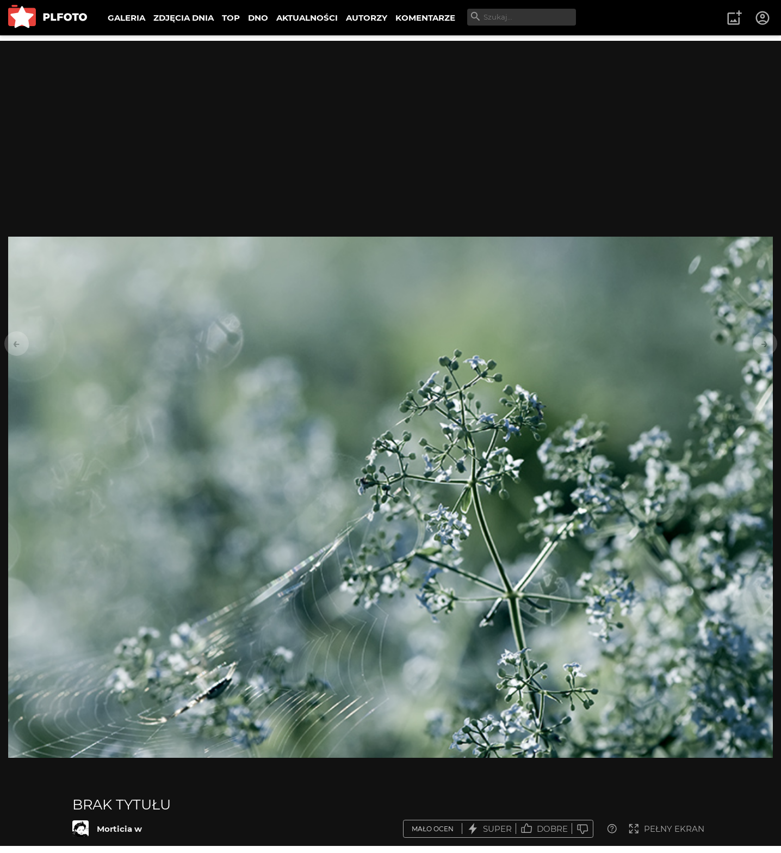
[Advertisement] (390, 117)
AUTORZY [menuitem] (366, 18)
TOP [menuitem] (231, 18)
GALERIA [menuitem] (126, 18)
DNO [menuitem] (258, 18)
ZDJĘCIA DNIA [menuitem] (183, 18)
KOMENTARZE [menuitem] (425, 18)
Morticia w (119, 829)
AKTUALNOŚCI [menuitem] (307, 18)
